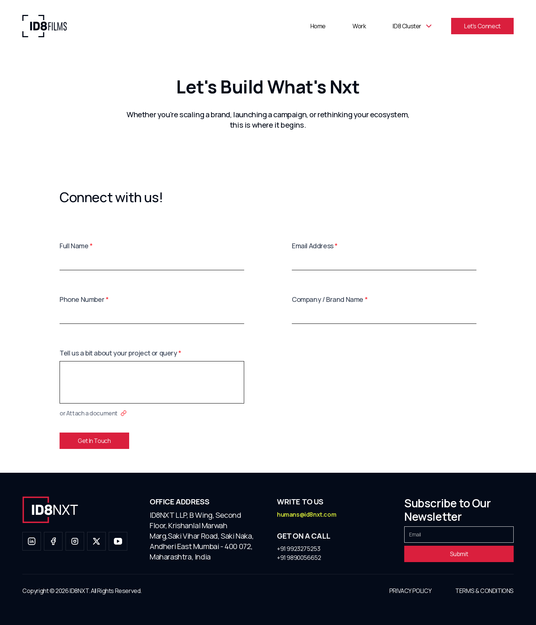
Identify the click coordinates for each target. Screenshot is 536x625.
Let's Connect (482, 26)
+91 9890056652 (299, 558)
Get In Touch (94, 441)
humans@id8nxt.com (306, 514)
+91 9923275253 (298, 549)
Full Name (76, 245)
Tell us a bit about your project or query (120, 352)
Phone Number (84, 299)
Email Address (315, 245)
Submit (459, 554)
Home (318, 26)
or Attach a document (93, 413)
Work (359, 26)
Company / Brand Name (329, 299)
